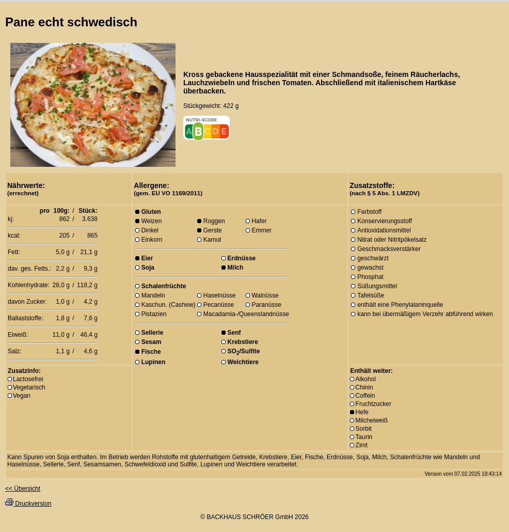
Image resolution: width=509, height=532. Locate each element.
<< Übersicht (22, 488)
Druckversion (28, 503)
